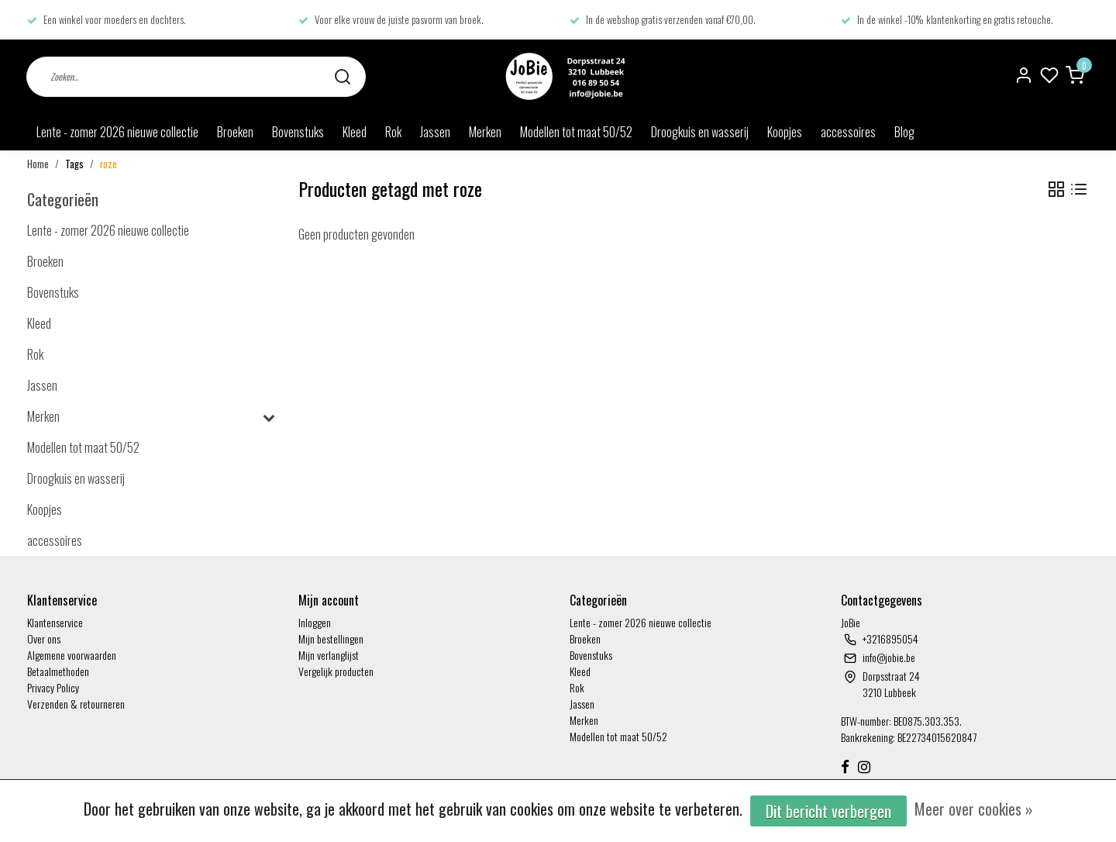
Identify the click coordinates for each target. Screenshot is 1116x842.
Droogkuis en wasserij (700, 132)
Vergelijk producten (336, 671)
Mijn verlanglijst (328, 655)
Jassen (435, 132)
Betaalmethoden (58, 671)
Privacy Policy (53, 687)
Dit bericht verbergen (828, 811)
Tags (74, 164)
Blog (904, 132)
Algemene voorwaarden (71, 655)
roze (108, 164)
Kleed (355, 132)
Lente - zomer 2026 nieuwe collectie (117, 132)
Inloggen (314, 622)
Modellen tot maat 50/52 (576, 132)
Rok (393, 132)
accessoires (848, 132)
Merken (485, 132)
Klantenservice (55, 622)
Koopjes (784, 132)
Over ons (43, 638)
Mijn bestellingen (330, 638)
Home (38, 164)
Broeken (235, 132)
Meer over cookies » (973, 808)
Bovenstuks (298, 132)
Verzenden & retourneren (76, 703)
